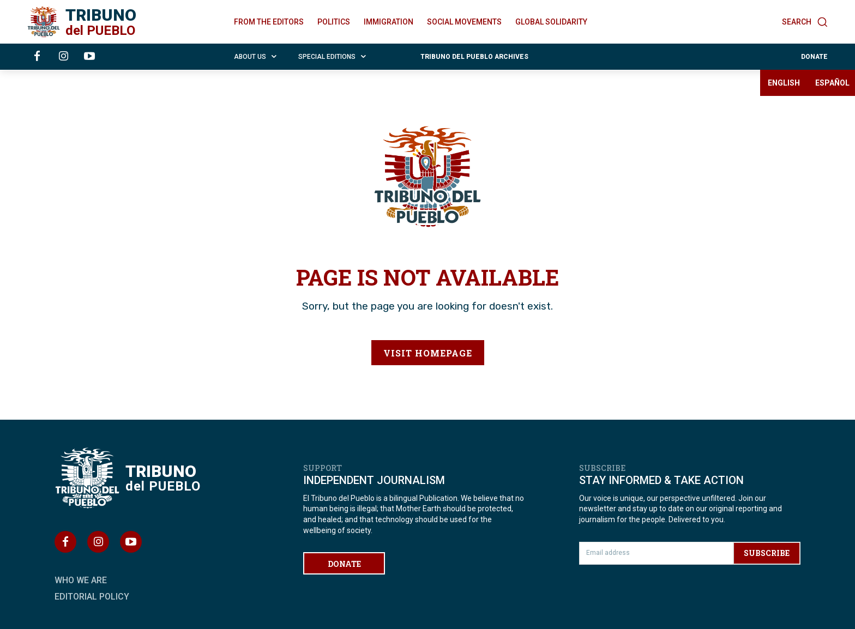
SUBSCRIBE (767, 553)
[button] (805, 22)
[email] (656, 553)
